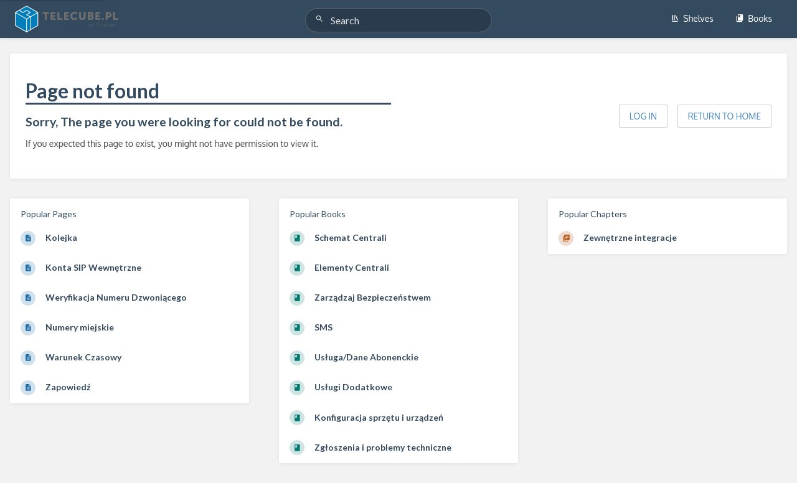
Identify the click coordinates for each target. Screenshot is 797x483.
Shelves (692, 18)
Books (753, 18)
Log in (643, 116)
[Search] (321, 19)
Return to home (724, 116)
